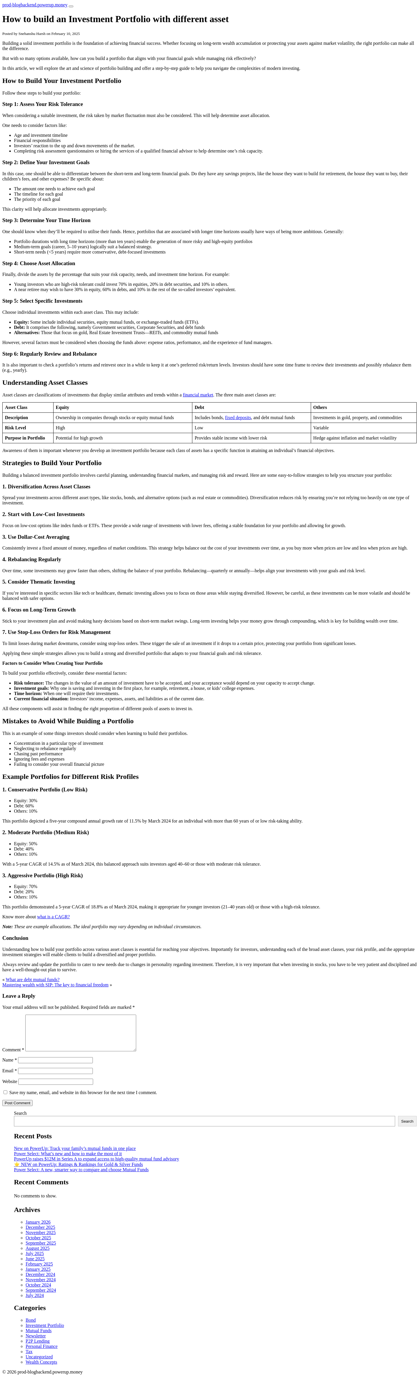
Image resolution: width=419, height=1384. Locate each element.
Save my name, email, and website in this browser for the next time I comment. (83, 1099)
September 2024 (41, 1297)
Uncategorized (39, 1363)
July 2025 (35, 1260)
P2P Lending (38, 1348)
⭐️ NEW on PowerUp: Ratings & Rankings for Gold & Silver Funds (78, 1171)
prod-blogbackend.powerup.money (35, 4)
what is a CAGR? (53, 916)
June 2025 (35, 1265)
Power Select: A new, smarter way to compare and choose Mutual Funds (81, 1176)
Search (20, 1120)
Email (9, 1077)
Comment (13, 1056)
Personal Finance (42, 1353)
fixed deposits (238, 417)
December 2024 (40, 1281)
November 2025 (41, 1239)
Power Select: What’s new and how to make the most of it (68, 1160)
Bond (31, 1327)
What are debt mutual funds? (33, 979)
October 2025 (38, 1244)
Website (9, 1088)
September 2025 (41, 1249)
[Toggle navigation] (71, 6)
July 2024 (35, 1302)
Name (9, 1066)
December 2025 (40, 1234)
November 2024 (41, 1286)
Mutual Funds (39, 1337)
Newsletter (36, 1342)
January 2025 (38, 1276)
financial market (198, 394)
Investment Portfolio (45, 1332)
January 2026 (38, 1229)
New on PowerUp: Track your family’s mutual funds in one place (75, 1155)
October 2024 (38, 1291)
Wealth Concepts (41, 1369)
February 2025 (39, 1270)
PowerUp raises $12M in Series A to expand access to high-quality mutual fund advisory (96, 1165)
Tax (29, 1358)
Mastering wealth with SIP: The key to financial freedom (55, 984)
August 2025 (37, 1255)
